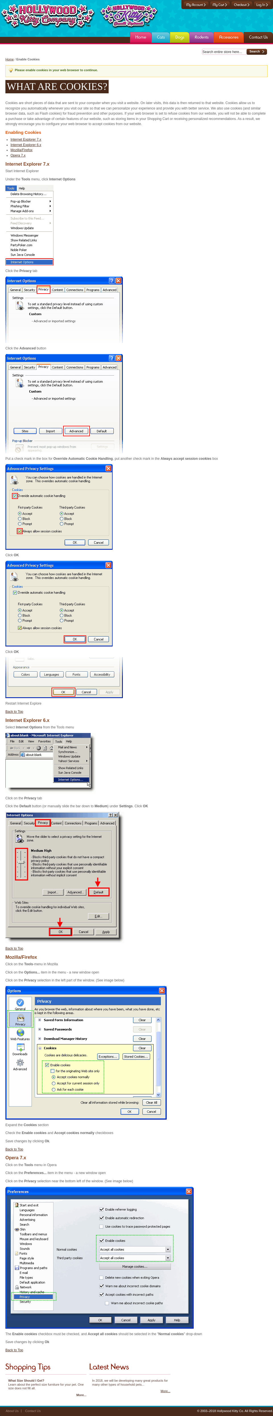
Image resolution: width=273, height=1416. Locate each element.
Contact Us (33, 1411)
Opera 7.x (18, 155)
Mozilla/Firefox (21, 150)
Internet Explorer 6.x (26, 145)
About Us (12, 1411)
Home (9, 59)
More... (81, 1395)
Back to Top (14, 712)
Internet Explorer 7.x (26, 140)
